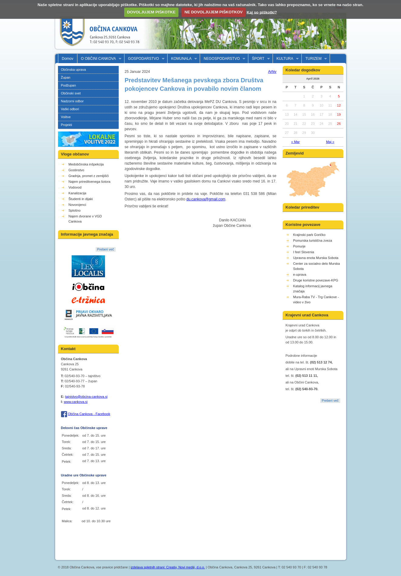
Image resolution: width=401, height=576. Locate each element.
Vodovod (75, 187)
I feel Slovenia (303, 252)
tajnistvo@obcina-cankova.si (86, 396)
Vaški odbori (70, 109)
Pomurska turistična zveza (312, 240)
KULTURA (286, 58)
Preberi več (105, 249)
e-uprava (299, 274)
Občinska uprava (73, 69)
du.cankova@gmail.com (205, 199)
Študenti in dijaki (81, 199)
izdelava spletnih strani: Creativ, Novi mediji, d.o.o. (168, 567)
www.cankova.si (75, 402)
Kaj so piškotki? (262, 12)
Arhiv (272, 72)
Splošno (75, 210)
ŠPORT (259, 58)
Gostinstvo (76, 170)
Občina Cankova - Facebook (89, 414)
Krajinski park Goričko (309, 235)
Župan (65, 77)
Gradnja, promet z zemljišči (89, 176)
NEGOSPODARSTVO (222, 58)
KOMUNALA (182, 58)
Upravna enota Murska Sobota (315, 258)
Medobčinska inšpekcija (86, 164)
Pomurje (299, 246)
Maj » (330, 142)
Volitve (66, 117)
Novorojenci (77, 204)
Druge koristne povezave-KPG (315, 280)
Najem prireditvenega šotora (89, 181)
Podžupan (68, 85)
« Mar (295, 142)
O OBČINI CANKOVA (99, 58)
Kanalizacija (78, 193)
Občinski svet (71, 93)
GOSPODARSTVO (144, 58)
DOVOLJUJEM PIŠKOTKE (151, 12)
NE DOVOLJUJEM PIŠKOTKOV (214, 12)
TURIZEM (314, 58)
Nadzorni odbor (72, 101)
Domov (67, 58)
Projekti (66, 125)
